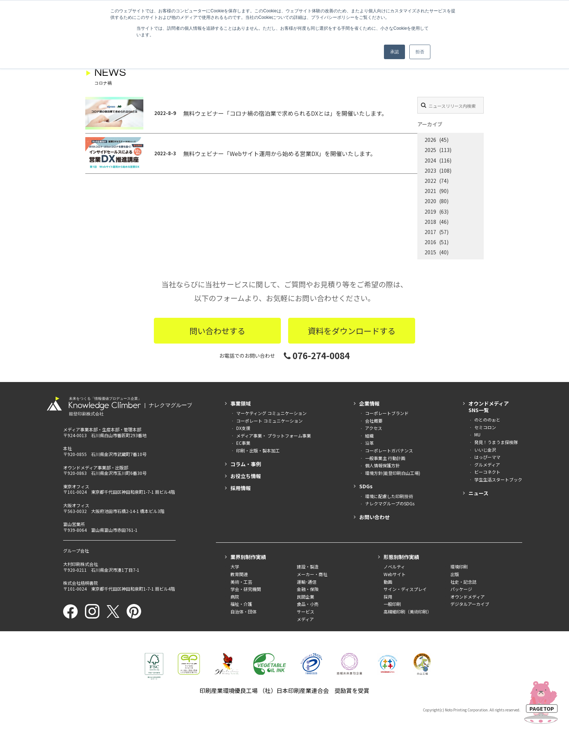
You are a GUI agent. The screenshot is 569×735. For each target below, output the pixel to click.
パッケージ (461, 589)
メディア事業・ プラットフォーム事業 (273, 435)
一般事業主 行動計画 (385, 458)
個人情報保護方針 (382, 465)
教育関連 (239, 574)
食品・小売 (308, 604)
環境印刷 (459, 566)
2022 (430, 180)
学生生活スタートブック (498, 479)
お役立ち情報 (245, 476)
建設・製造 (308, 566)
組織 (369, 435)
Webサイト (395, 574)
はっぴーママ (487, 457)
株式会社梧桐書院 (80, 583)
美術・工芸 (241, 582)
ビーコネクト (487, 472)
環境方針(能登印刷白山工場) (392, 473)
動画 (388, 582)
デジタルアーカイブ (469, 604)
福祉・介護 (241, 604)
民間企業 (305, 597)
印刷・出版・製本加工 (258, 450)
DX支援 (243, 428)
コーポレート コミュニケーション (269, 421)
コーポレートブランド (387, 413)
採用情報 (240, 488)
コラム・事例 (245, 464)
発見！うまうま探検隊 (496, 442)
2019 (430, 211)
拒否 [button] (420, 51)
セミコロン (485, 427)
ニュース (478, 493)
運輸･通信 (306, 582)
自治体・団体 (243, 611)
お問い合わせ (374, 517)
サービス (305, 611)
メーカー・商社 (312, 574)
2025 (430, 149)
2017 (430, 231)
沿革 (369, 443)
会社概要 (373, 421)
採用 (388, 597)
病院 (234, 597)
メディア (305, 619)
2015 (430, 252)
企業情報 (369, 403)
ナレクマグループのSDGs (389, 503)
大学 (234, 566)
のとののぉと (487, 419)
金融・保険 (308, 589)
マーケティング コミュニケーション (271, 413)
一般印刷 (392, 604)
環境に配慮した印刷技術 (389, 496)
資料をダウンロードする (352, 330)
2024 (430, 160)
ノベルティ (394, 566)
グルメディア (487, 464)
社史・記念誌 (463, 582)
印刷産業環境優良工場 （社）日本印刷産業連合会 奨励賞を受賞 (284, 690)
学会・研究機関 (245, 589)
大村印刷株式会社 (80, 564)
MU (477, 434)
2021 (430, 190)
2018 (430, 221)
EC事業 (243, 443)
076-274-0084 (317, 355)
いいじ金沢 (485, 450)
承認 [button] (394, 51)
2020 (430, 201)
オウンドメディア (467, 597)
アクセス (373, 428)
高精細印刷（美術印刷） (407, 611)
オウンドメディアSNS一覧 (488, 407)
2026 (430, 139)
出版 (454, 574)
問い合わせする (217, 330)
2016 (430, 242)
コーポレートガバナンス (389, 450)
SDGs (366, 486)
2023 (430, 170)
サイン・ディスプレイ (405, 589)
